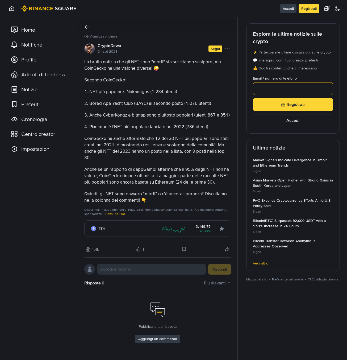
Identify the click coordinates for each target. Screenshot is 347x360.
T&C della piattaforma (323, 279)
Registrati (309, 8)
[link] (39, 29)
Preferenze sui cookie (287, 279)
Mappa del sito (256, 279)
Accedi (288, 8)
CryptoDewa (109, 45)
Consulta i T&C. (116, 214)
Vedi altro (260, 263)
